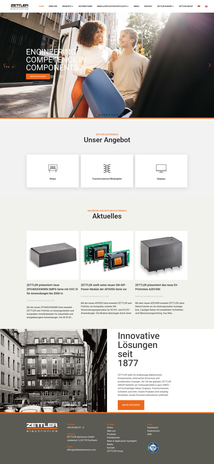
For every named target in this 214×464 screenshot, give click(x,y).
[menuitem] (199, 6)
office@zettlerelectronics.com (81, 449)
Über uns (53, 6)
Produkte (67, 6)
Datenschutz (153, 431)
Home (41, 6)
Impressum (152, 427)
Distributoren (85, 6)
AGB (149, 434)
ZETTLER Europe (165, 6)
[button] (4, 65)
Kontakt (148, 6)
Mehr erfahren (131, 405)
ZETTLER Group (186, 6)
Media (136, 6)
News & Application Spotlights (113, 6)
